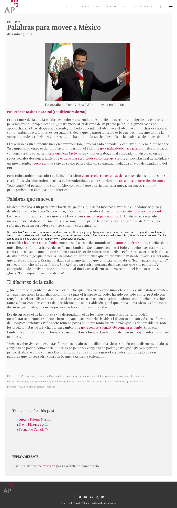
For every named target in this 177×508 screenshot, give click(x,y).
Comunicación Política (91, 376)
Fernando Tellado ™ (34, 429)
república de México (34, 386)
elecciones (122, 376)
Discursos (110, 376)
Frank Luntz (58, 381)
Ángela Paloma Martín (35, 419)
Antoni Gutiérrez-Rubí (131, 243)
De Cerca (13, 22)
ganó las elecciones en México (103, 176)
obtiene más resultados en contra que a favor (92, 158)
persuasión (119, 381)
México (70, 381)
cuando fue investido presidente (144, 211)
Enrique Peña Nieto (40, 381)
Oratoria (96, 381)
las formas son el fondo (40, 243)
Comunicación (70, 376)
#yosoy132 (39, 163)
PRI (20, 386)
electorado (22, 381)
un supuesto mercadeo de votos (141, 181)
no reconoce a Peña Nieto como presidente (111, 327)
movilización (83, 381)
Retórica (50, 386)
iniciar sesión (46, 466)
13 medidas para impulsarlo (103, 216)
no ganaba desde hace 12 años (121, 148)
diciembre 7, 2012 (19, 34)
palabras (107, 381)
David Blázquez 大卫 (33, 424)
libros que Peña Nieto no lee (66, 153)
